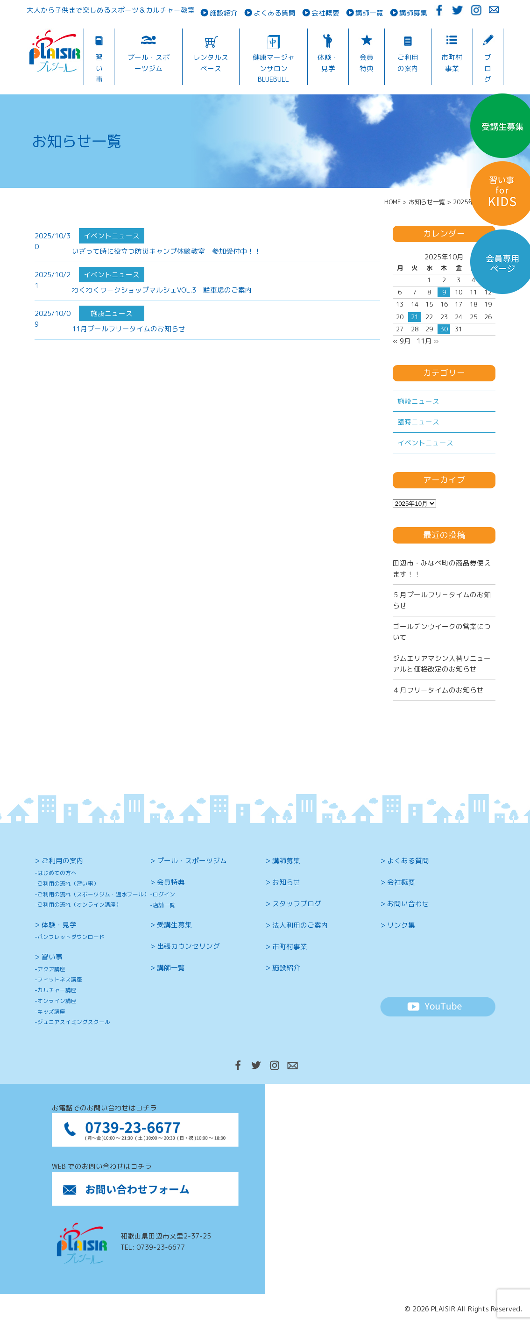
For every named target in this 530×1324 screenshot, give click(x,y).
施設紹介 (224, 12)
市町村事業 (451, 62)
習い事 (99, 68)
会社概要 (325, 12)
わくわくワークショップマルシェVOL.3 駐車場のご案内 (162, 290)
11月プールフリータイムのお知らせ (128, 329)
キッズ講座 (51, 1012)
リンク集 (401, 925)
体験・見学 (328, 62)
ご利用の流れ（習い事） (68, 883)
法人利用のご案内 (300, 925)
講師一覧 (369, 12)
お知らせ (286, 882)
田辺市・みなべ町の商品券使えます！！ (442, 568)
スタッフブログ (296, 904)
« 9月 (402, 341)
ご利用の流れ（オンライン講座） (79, 905)
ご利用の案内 (407, 62)
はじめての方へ (57, 873)
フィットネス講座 (59, 979)
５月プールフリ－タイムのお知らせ (442, 600)
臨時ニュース (418, 422)
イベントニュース (425, 443)
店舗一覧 (164, 905)
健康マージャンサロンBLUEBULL (274, 68)
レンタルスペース (210, 62)
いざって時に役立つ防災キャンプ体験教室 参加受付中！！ (166, 251)
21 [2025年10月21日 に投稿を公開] (414, 317)
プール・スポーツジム (148, 62)
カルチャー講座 (57, 990)
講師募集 (413, 12)
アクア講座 (51, 969)
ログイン (164, 894)
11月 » (427, 341)
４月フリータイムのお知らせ (438, 690)
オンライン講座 (57, 1001)
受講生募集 (174, 925)
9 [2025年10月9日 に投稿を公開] (444, 292)
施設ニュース (418, 401)
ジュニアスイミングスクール (73, 1022)
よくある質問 (275, 12)
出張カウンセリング (188, 946)
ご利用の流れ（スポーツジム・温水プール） (93, 894)
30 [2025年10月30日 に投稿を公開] (444, 329)
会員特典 (367, 62)
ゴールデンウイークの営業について (442, 632)
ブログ (487, 68)
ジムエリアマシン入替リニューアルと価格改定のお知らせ (442, 663)
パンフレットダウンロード (71, 937)
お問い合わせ (408, 904)
